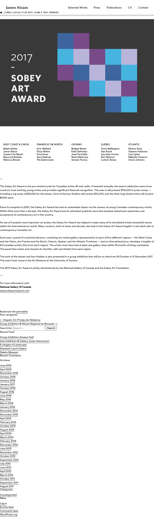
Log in (3, 503)
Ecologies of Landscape (13, 344)
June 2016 (5, 395)
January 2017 (7, 384)
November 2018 (9, 373)
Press (97, 7)
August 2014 (7, 429)
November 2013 (9, 444)
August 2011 (7, 486)
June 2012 (5, 467)
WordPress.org (8, 514)
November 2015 (9, 414)
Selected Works (77, 7)
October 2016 (8, 388)
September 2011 (9, 482)
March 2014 (6, 437)
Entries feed (7, 507)
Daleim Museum (9, 352)
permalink (22, 311)
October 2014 (7, 425)
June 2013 (5, 448)
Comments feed (9, 511)
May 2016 (5, 399)
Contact (143, 7)
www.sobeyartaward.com (14, 290)
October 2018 (7, 376)
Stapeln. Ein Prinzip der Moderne (20, 320)
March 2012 (6, 475)
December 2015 (9, 410)
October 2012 (7, 456)
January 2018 (7, 380)
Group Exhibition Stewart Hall (17, 337)
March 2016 (6, 403)
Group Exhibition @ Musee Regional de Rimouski (28, 323)
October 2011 (7, 478)
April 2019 (5, 369)
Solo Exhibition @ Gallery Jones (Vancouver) (24, 341)
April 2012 (5, 471)
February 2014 (8, 441)
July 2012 (5, 463)
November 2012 (9, 452)
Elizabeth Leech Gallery (13, 348)
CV (130, 7)
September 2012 (9, 460)
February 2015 (8, 422)
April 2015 (5, 418)
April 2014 (5, 433)
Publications (114, 7)
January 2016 (7, 407)
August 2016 (7, 392)
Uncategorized (8, 494)
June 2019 (5, 365)
